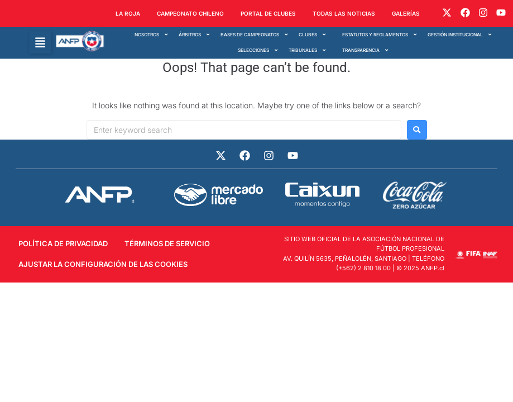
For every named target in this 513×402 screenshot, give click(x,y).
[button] (40, 42)
